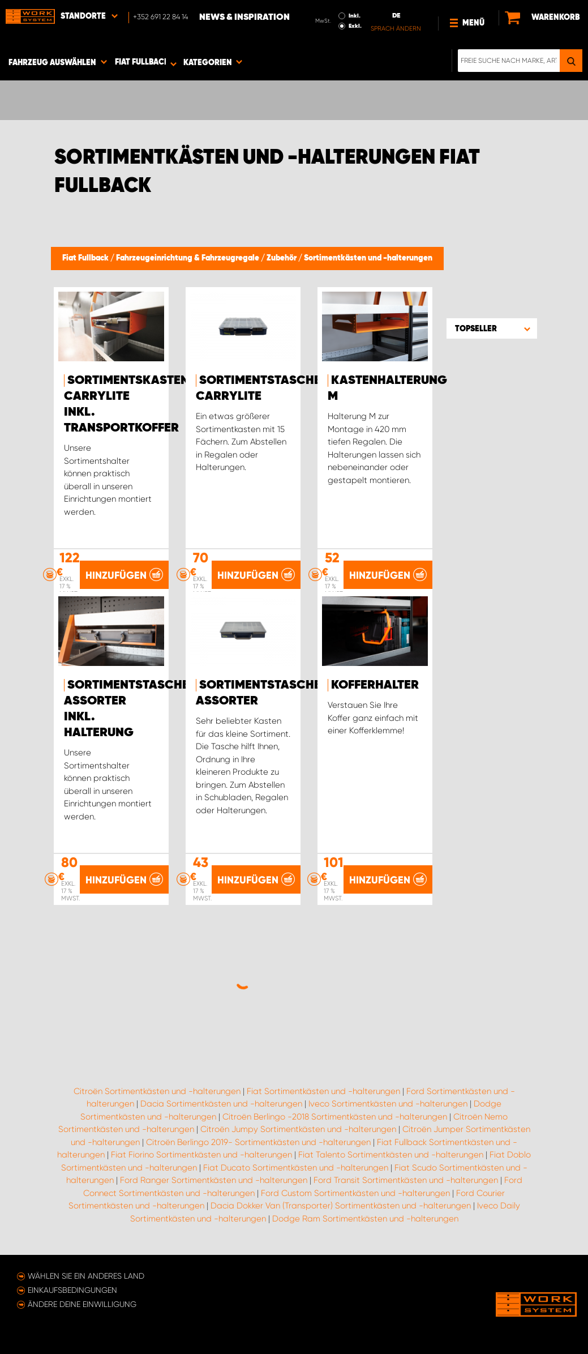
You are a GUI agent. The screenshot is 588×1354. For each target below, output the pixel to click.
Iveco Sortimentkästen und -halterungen (387, 1104)
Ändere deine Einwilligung (82, 1304)
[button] (492, 328)
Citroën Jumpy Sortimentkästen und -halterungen (298, 1129)
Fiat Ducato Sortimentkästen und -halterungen (295, 1168)
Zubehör (282, 258)
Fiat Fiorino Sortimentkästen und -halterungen (201, 1155)
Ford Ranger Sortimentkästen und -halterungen (213, 1180)
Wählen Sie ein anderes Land (86, 1275)
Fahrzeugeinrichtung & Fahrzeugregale (188, 258)
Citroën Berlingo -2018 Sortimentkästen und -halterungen (334, 1117)
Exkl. (355, 26)
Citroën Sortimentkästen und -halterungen (157, 1091)
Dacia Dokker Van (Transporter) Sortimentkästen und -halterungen (341, 1206)
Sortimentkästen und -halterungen (368, 258)
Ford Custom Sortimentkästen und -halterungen (355, 1193)
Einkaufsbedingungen (72, 1290)
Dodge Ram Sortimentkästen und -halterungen (365, 1219)
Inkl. (354, 16)
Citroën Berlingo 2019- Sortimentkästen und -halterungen (258, 1142)
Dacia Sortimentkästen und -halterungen (221, 1104)
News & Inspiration (244, 17)
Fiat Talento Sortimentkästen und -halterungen (390, 1155)
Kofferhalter (375, 685)
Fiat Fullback (86, 258)
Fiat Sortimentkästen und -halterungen (323, 1091)
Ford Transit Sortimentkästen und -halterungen (406, 1180)
